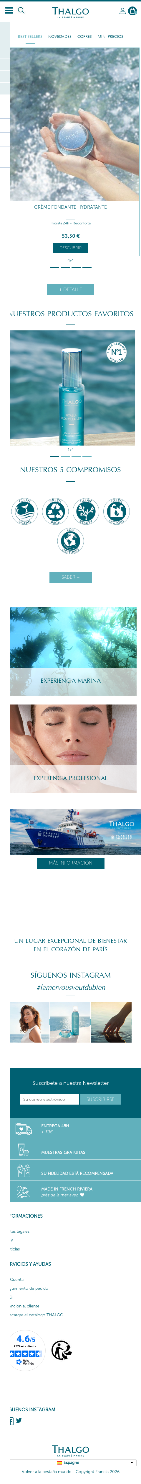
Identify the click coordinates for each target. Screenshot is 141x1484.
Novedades (60, 36)
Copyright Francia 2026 (98, 1471)
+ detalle (70, 289)
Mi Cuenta (14, 1279)
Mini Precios (110, 36)
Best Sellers (30, 36)
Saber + (71, 577)
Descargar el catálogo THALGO (34, 1314)
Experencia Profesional (71, 778)
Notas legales (16, 1231)
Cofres (84, 36)
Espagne (71, 1462)
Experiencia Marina (71, 680)
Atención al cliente (21, 1306)
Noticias (12, 1249)
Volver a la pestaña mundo (47, 1471)
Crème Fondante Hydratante (70, 207)
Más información (70, 863)
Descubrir (70, 247)
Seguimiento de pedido (26, 1288)
